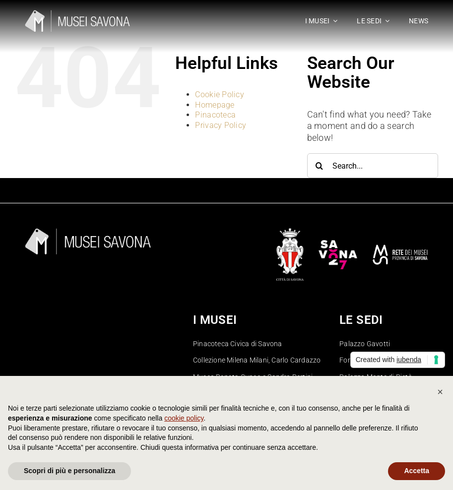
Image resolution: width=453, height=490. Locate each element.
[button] (440, 392)
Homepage (214, 105)
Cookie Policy (219, 94)
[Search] (319, 165)
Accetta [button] (416, 471)
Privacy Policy (220, 125)
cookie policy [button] (183, 418)
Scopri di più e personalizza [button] (69, 471)
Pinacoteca (215, 115)
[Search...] (372, 165)
